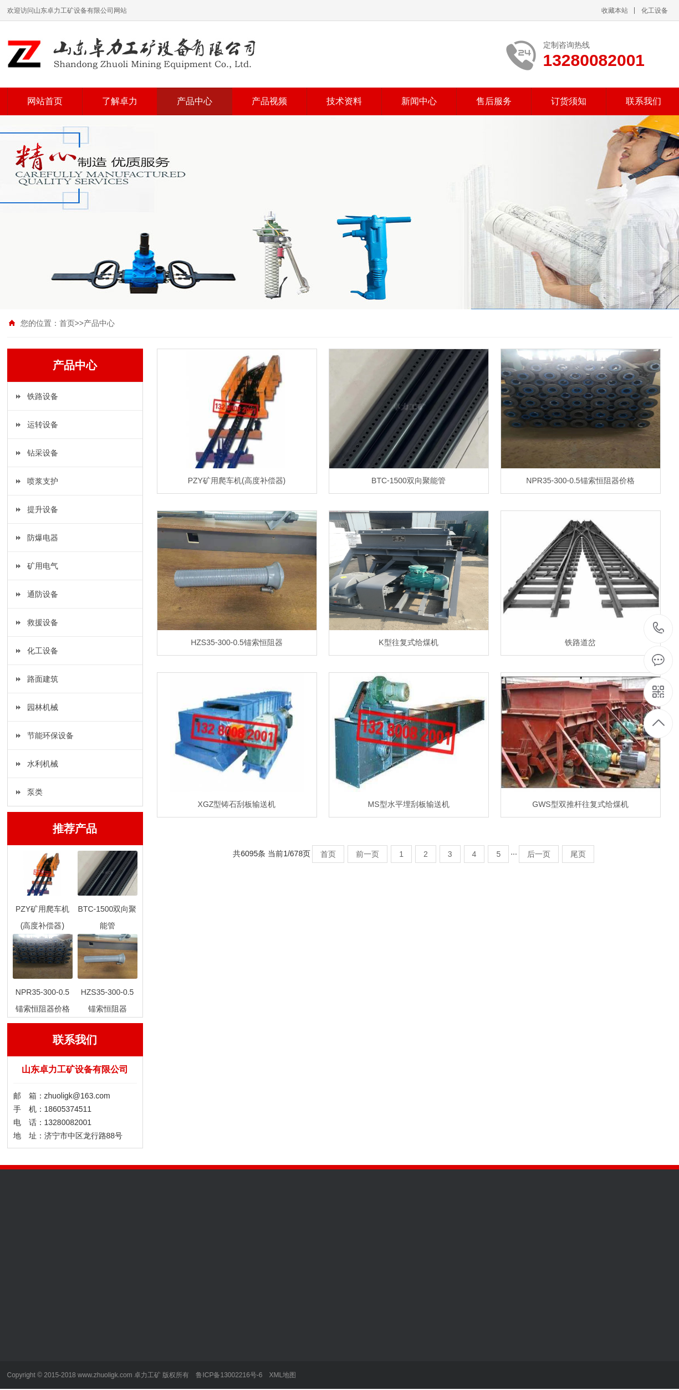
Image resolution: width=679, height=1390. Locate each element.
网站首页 (45, 101)
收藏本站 (614, 10)
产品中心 (194, 101)
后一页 (538, 854)
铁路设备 (42, 396)
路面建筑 (42, 678)
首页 (67, 323)
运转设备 (42, 424)
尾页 (578, 854)
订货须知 (568, 101)
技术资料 (344, 101)
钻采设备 (42, 452)
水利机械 (42, 763)
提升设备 (42, 509)
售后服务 (494, 101)
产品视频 (269, 101)
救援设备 (42, 622)
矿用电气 (42, 565)
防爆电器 (42, 537)
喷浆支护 (42, 481)
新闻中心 (419, 101)
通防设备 (42, 594)
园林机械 (42, 707)
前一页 (367, 854)
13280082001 (658, 628)
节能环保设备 (50, 735)
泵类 (35, 792)
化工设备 (654, 10)
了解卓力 (119, 101)
